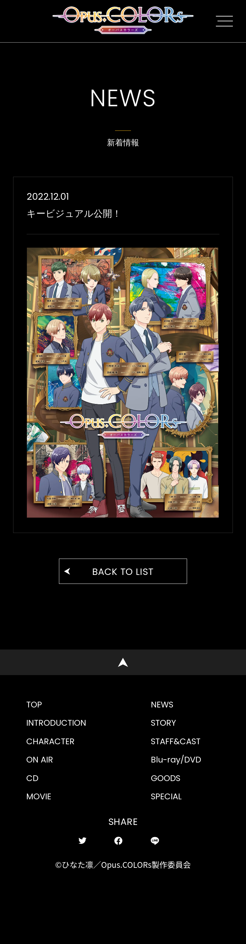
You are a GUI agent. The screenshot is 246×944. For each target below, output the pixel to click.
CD (34, 824)
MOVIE (42, 847)
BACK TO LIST (123, 584)
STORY (167, 753)
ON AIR (43, 800)
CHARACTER (57, 776)
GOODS (169, 824)
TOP (36, 729)
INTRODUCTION (64, 753)
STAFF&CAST (183, 776)
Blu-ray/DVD (184, 800)
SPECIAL (171, 847)
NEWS (166, 729)
